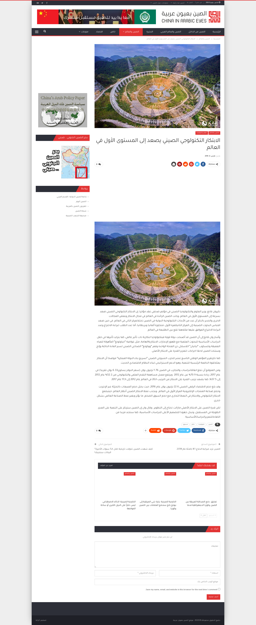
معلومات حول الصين (160, 3)
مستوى (185, 424)
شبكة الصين (80, 211)
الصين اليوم (81, 202)
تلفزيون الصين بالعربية (76, 206)
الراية (38, 620)
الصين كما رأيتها (178, 3)
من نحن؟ (198, 3)
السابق (212, 515)
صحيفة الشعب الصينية (76, 216)
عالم (193, 424)
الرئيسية (217, 32)
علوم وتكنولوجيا (202, 133)
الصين (210, 424)
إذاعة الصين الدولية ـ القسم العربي (71, 197)
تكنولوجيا (202, 424)
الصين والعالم (132, 32)
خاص (112, 32)
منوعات (84, 32)
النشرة (149, 32)
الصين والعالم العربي (170, 32)
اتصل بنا (190, 3)
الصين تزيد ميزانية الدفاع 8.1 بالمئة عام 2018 (198, 449)
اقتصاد (99, 32)
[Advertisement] (157, 192)
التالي (203, 515)
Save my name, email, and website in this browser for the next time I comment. (181, 589)
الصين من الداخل (197, 32)
